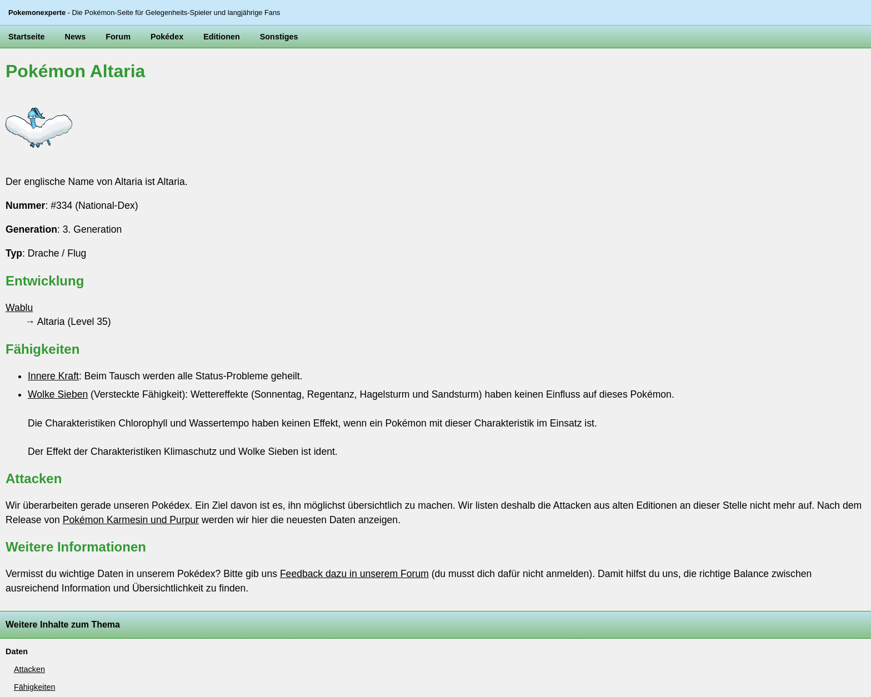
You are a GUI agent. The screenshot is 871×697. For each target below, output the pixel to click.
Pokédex (167, 36)
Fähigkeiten (34, 687)
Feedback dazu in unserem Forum (354, 573)
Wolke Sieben (58, 394)
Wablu (19, 307)
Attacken (29, 669)
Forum (118, 36)
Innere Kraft (53, 376)
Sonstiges (279, 36)
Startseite (26, 36)
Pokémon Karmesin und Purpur (131, 519)
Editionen (221, 36)
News (75, 36)
